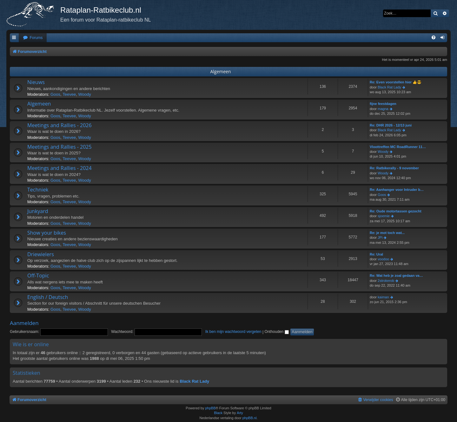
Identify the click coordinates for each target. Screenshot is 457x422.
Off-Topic (38, 275)
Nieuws (36, 82)
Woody (84, 94)
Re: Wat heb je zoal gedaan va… (396, 275)
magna (383, 109)
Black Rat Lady (389, 87)
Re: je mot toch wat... (387, 233)
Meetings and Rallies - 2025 (59, 146)
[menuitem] (32, 38)
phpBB (210, 408)
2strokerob (386, 280)
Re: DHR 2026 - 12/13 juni (391, 125)
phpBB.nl (249, 418)
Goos (55, 94)
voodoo (383, 259)
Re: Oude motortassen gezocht (395, 211)
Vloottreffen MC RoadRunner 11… (398, 147)
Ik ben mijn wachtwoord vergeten (233, 331)
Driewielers (40, 254)
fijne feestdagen (383, 104)
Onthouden (276, 331)
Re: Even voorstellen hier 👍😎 (395, 82)
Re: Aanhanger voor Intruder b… (397, 190)
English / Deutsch (47, 297)
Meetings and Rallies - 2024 (59, 168)
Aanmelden (24, 323)
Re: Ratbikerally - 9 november (394, 168)
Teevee (69, 94)
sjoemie (384, 216)
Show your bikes (46, 232)
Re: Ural (376, 254)
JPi (380, 237)
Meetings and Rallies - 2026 (59, 125)
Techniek (38, 189)
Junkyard (37, 211)
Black (218, 413)
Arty (240, 413)
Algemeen (220, 71)
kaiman (383, 297)
